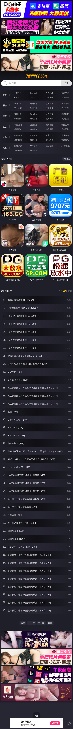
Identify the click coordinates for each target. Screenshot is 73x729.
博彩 (5, 94)
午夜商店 (33, 146)
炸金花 (33, 97)
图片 (5, 126)
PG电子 (18, 93)
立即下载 (55, 723)
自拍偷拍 (33, 103)
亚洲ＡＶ (18, 103)
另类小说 (33, 140)
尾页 (50, 623)
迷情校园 (18, 140)
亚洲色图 (33, 124)
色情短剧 (33, 150)
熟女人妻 (18, 108)
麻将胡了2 (18, 97)
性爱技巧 (65, 140)
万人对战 (49, 93)
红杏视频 (18, 150)
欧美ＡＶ (49, 103)
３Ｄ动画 (65, 103)
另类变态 (65, 118)
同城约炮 (18, 146)
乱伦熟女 (49, 118)
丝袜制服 (33, 108)
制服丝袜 (18, 118)
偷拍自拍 (33, 114)
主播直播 (49, 108)
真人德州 (33, 93)
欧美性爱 (65, 114)
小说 (5, 137)
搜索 (66, 83)
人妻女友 (49, 135)
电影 (5, 116)
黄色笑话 (49, 140)
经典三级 (33, 118)
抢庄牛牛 (65, 97)
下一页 (41, 623)
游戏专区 (65, 93)
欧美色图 (49, 124)
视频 (5, 105)
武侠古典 (65, 135)
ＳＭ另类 (65, 108)
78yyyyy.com (36, 76)
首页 (23, 623)
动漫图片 (65, 124)
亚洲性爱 (18, 114)
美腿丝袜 (18, 129)
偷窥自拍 (18, 124)
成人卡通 (49, 114)
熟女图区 (49, 129)
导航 (5, 147)
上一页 (32, 623)
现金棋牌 (49, 97)
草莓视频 (49, 146)
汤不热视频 (65, 146)
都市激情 (18, 135)
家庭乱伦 (33, 135)
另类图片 (65, 129)
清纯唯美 (33, 129)
